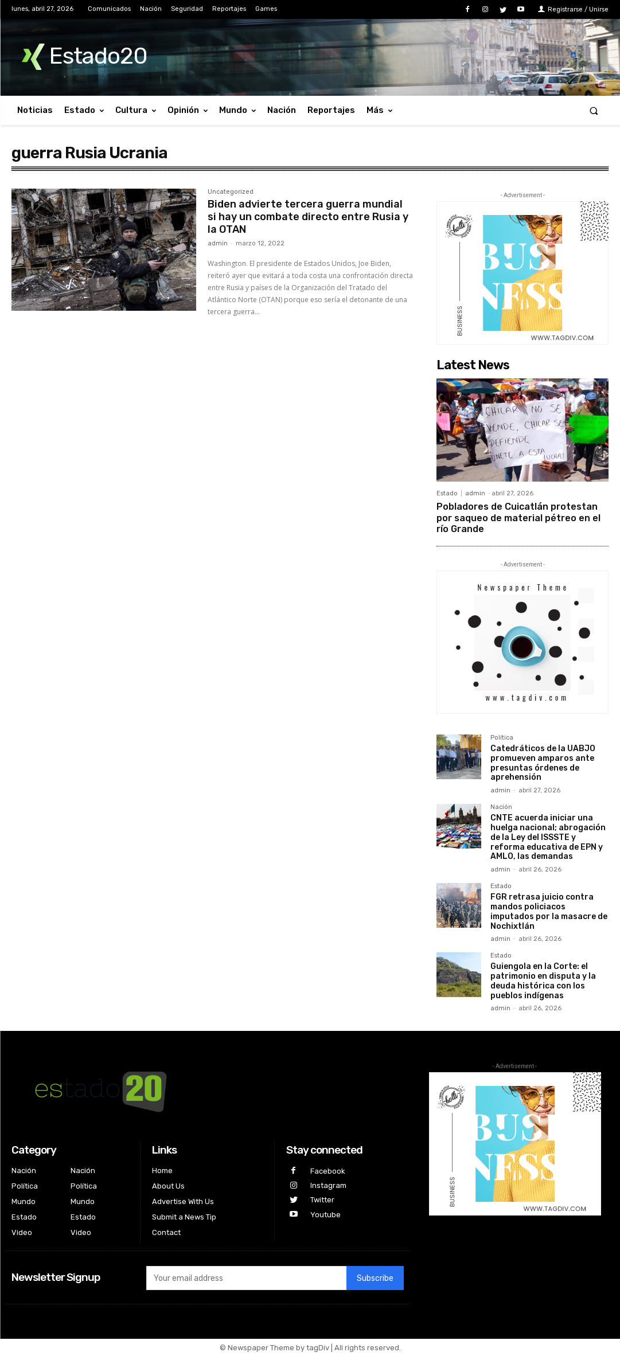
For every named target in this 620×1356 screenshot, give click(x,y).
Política (501, 737)
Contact (166, 1232)
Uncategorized (231, 192)
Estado (447, 493)
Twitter (322, 1199)
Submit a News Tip (184, 1217)
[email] (246, 1278)
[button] (594, 110)
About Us (168, 1186)
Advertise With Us (183, 1201)
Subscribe (375, 1278)
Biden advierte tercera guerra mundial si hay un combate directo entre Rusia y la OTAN (308, 216)
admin (218, 243)
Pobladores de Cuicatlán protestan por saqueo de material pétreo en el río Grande (518, 517)
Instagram (328, 1185)
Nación (501, 807)
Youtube (325, 1214)
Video (21, 1232)
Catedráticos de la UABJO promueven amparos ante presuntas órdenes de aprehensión (542, 763)
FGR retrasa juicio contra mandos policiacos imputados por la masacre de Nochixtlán (548, 911)
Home (162, 1170)
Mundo (23, 1201)
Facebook (327, 1171)
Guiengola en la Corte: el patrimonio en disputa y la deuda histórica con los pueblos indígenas (543, 981)
